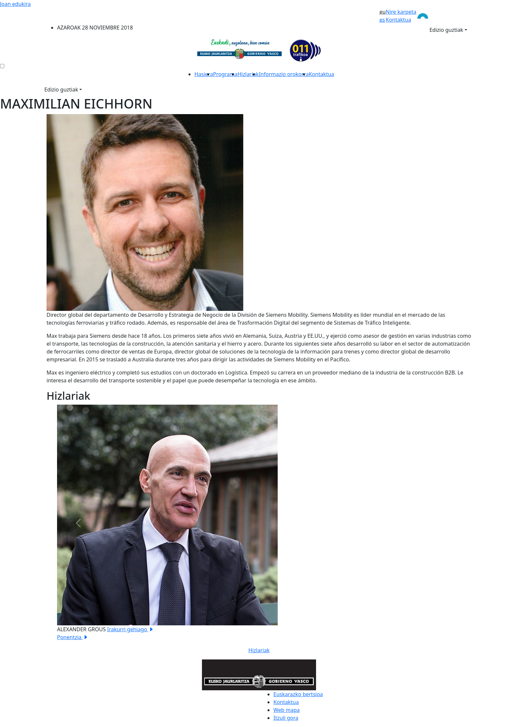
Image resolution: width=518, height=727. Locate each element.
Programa (225, 74)
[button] (78, 523)
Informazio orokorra (284, 74)
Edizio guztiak (446, 29)
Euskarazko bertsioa (298, 694)
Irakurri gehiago (130, 629)
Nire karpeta (401, 11)
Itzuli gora (285, 717)
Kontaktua (398, 19)
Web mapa (286, 710)
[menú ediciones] (2, 66)
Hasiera (203, 74)
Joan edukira (15, 4)
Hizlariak (248, 74)
